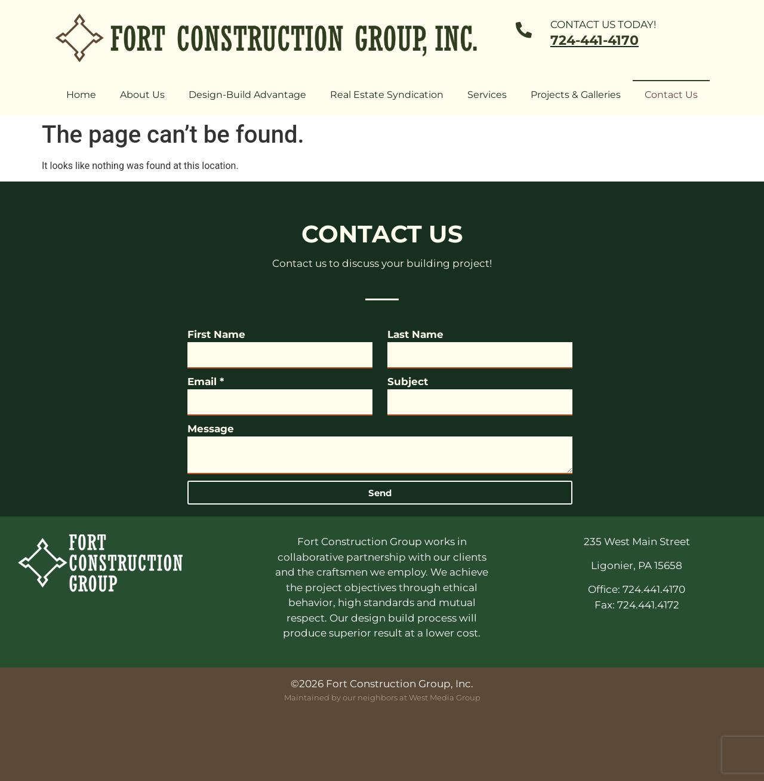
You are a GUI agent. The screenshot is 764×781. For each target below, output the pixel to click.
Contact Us (671, 94)
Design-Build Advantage (247, 94)
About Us (142, 94)
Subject (407, 382)
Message (210, 429)
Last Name (415, 334)
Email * (205, 382)
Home (81, 94)
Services (487, 94)
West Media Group (444, 697)
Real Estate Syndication (386, 94)
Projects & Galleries (576, 94)
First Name (216, 334)
